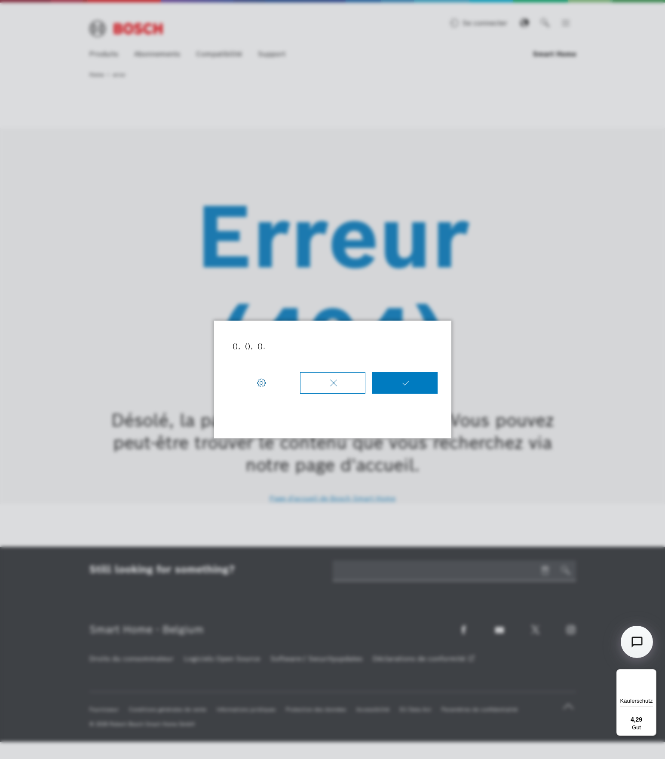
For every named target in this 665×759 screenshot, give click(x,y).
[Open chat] (637, 642)
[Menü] (651, 674)
